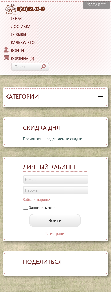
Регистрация (55, 233)
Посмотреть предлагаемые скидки (52, 138)
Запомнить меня (42, 207)
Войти (13, 50)
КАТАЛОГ (96, 5)
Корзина (18, 58)
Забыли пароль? (36, 199)
